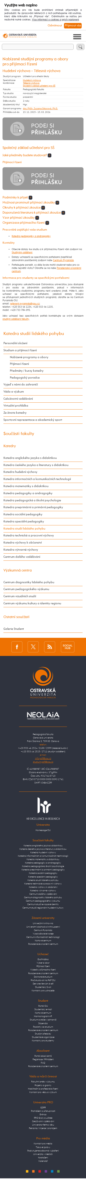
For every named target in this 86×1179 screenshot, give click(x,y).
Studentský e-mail (43, 1009)
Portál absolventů (43, 1056)
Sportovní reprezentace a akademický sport (32, 419)
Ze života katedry (15, 412)
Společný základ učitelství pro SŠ (39, 86)
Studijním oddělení (22, 252)
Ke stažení (43, 1158)
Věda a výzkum (13, 391)
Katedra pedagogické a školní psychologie (32, 500)
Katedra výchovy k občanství (22, 542)
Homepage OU (43, 830)
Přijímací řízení (19, 363)
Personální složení (15, 343)
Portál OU (43, 1006)
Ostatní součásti (16, 617)
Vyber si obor (43, 963)
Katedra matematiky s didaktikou (25, 486)
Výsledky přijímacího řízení (43, 970)
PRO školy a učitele (43, 1118)
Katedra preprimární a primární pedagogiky (33, 507)
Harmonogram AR (43, 1016)
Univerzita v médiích (43, 1154)
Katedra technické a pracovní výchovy (28, 535)
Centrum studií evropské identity (43, 904)
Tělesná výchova (31, 83)
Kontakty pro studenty (43, 1041)
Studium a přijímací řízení (20, 350)
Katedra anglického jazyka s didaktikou (30, 458)
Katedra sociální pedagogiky (22, 514)
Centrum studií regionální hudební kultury (43, 908)
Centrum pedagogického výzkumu (26, 589)
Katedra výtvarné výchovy (20, 549)
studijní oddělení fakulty (16, 319)
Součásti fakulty (18, 434)
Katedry (9, 446)
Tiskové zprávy (43, 1147)
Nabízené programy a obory (29, 357)
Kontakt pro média (43, 1144)
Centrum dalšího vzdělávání (21, 556)
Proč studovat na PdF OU (43, 980)
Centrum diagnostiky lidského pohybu (28, 582)
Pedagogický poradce (25, 377)
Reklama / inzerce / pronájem (43, 1128)
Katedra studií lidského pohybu (33, 334)
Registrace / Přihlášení (43, 1059)
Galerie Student (13, 628)
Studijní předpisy (43, 1034)
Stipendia (43, 1023)
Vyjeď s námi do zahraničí (20, 384)
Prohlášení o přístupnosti (43, 1111)
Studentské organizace (43, 1037)
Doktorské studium (43, 977)
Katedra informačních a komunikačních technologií (37, 479)
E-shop (43, 1114)
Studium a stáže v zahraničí (43, 1020)
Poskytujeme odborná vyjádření (43, 1151)
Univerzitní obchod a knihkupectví (43, 927)
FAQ (43, 1063)
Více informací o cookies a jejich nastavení (55, 19)
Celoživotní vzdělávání (18, 398)
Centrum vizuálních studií (19, 596)
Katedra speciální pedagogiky (23, 521)
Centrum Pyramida (63, 260)
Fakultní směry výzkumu (43, 1082)
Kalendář (43, 1161)
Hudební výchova (32, 80)
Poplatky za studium (43, 1027)
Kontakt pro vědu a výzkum (43, 1092)
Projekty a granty (43, 1085)
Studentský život (43, 987)
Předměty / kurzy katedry (27, 370)
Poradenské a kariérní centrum (43, 944)
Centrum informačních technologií (43, 937)
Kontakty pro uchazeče (43, 990)
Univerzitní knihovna (43, 923)
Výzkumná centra (17, 570)
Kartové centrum (43, 940)
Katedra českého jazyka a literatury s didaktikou (35, 465)
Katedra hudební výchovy (20, 472)
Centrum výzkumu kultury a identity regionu (32, 603)
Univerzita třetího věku (43, 1125)
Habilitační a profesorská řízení (43, 1089)
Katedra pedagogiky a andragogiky (31, 236)
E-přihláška (43, 959)
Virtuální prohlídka (15, 405)
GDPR (43, 1108)
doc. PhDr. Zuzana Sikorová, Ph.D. (40, 108)
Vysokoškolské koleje (43, 934)
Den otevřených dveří (43, 984)
